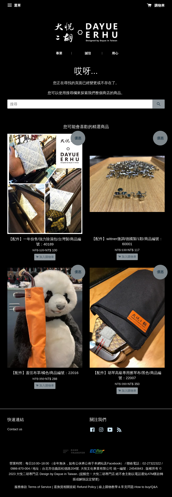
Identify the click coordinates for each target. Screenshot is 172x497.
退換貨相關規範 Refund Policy (75, 487)
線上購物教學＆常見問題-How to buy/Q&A (128, 487)
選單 (14, 5)
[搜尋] (79, 104)
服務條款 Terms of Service (32, 487)
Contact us (14, 429)
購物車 (156, 5)
